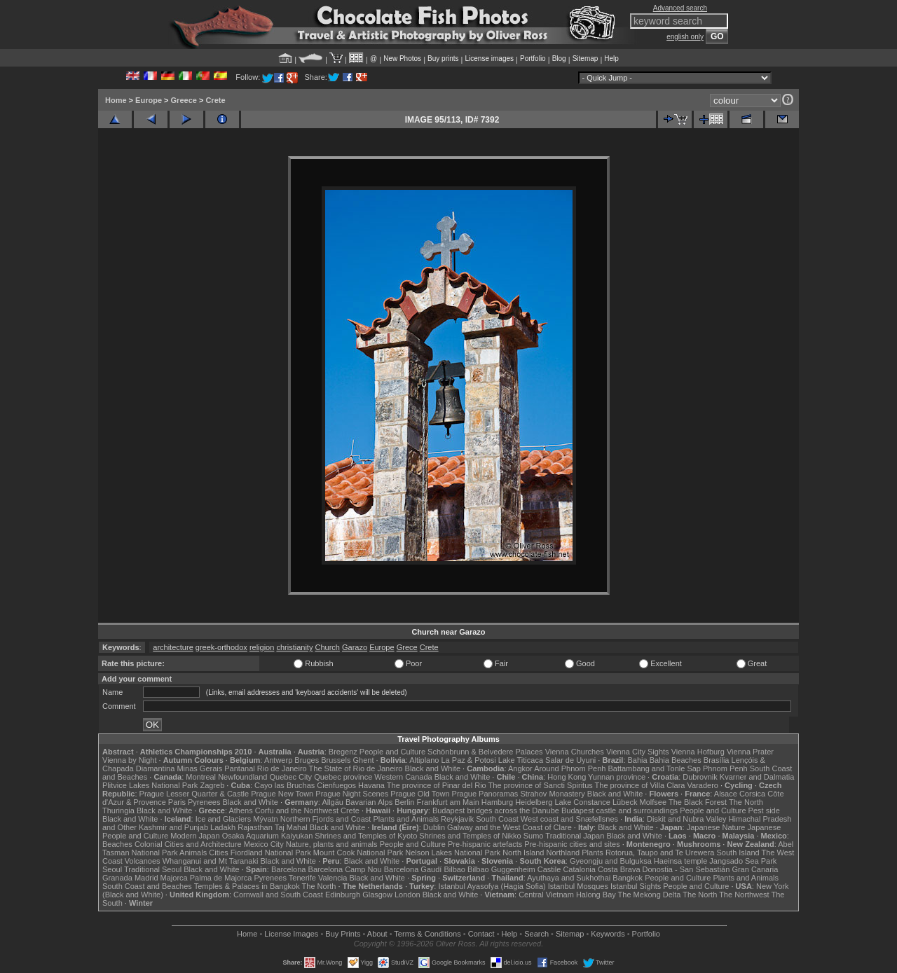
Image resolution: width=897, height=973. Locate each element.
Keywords (607, 934)
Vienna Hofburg (698, 751)
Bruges (306, 760)
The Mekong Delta (649, 894)
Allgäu (332, 802)
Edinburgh (342, 894)
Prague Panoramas (485, 793)
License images (489, 58)
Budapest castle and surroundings (619, 810)
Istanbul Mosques (578, 886)
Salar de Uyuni (570, 760)
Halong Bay (596, 894)
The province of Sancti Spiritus (540, 785)
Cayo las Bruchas (284, 785)
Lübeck (624, 802)
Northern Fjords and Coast (325, 819)
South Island (738, 852)
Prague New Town (282, 793)
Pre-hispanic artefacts (485, 844)
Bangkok (627, 878)
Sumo (533, 835)
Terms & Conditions (427, 934)
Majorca (174, 878)
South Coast (497, 819)
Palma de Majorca (221, 878)
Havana (371, 785)
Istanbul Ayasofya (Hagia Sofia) (491, 886)
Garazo (354, 647)
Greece (184, 100)
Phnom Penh (725, 768)
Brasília (717, 760)
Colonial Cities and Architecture (188, 844)
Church (327, 647)
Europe (148, 100)
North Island (523, 852)
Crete (215, 100)
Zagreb (212, 785)
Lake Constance (582, 802)
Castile (549, 869)
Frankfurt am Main (448, 802)
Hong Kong (566, 777)
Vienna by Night (129, 760)
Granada (117, 878)
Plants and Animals (406, 819)
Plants (592, 852)
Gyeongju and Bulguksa (611, 861)
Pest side (764, 810)
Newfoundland (242, 777)
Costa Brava (619, 869)
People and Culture (392, 751)
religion (261, 647)
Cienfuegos (336, 785)
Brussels (335, 760)
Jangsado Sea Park (742, 861)
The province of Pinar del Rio (436, 785)
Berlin (404, 802)
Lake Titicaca (520, 760)
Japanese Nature (716, 827)
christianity (294, 647)
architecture (173, 647)
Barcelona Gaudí (413, 869)
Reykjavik (457, 819)
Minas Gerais (199, 768)
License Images (291, 934)
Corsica (752, 793)
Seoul (112, 869)
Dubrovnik (700, 777)
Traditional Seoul (153, 869)
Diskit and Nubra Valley (687, 819)
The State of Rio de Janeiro (356, 768)
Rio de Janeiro (282, 768)
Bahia (638, 760)
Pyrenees (204, 802)
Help (611, 58)
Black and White (432, 768)
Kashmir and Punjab (173, 827)
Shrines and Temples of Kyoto (366, 835)
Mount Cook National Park (358, 852)
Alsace (725, 793)
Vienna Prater (750, 751)
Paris (177, 802)
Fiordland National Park (271, 852)
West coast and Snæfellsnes (569, 819)
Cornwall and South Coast (278, 894)
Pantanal (239, 768)
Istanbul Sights (635, 886)
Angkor (520, 768)
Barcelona (288, 869)
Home (116, 100)
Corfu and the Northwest (296, 810)
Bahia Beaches (675, 760)
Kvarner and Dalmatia (757, 777)
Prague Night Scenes (351, 793)
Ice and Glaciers (223, 819)
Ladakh (222, 827)
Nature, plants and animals (332, 844)
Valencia (332, 878)
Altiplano (424, 760)
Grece (407, 647)
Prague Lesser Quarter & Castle (194, 793)
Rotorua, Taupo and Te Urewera (660, 852)
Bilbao (454, 869)
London (407, 894)
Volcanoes (142, 861)
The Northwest (744, 894)
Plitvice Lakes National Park (150, 785)
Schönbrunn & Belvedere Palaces (485, 751)
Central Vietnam (546, 894)
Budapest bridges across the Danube (495, 810)
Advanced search (680, 8)
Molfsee (653, 802)
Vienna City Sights (637, 751)
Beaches (117, 844)
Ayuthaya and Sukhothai (568, 878)
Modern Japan (194, 835)
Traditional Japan (574, 835)
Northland (563, 852)
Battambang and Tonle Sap (654, 768)
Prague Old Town (419, 793)
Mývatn (265, 819)
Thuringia (118, 810)
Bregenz (343, 751)
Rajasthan (255, 827)
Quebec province (343, 777)
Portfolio (533, 58)
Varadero (702, 785)
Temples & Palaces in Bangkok (247, 886)
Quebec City (291, 777)
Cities (218, 852)
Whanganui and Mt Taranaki (211, 861)
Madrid (146, 878)
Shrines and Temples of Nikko (470, 835)
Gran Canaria (755, 869)
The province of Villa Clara (640, 785)
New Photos (402, 58)
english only (685, 37)
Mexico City (264, 844)
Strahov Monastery (552, 793)
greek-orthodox (221, 647)
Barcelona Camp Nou (345, 869)
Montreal (201, 777)
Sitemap (585, 58)
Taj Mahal (291, 827)
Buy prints (442, 58)
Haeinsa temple (680, 861)
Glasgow (377, 894)
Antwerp (278, 760)
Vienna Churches (574, 751)
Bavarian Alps (368, 802)
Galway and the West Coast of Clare (509, 827)
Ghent (363, 760)
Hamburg (497, 802)
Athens (240, 810)
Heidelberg (533, 802)
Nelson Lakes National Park (452, 852)
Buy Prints (342, 934)
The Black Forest (698, 802)
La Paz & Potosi (468, 760)
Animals (193, 852)
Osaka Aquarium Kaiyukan (267, 835)
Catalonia (579, 869)
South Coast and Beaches (147, 886)
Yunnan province (616, 777)
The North (746, 802)
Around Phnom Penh (569, 768)
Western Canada (403, 777)
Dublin (434, 827)
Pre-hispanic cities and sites (571, 844)
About (377, 934)
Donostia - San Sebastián (686, 869)
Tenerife (302, 878)
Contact (481, 934)
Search (536, 934)
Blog (559, 58)
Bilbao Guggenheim (501, 869)
